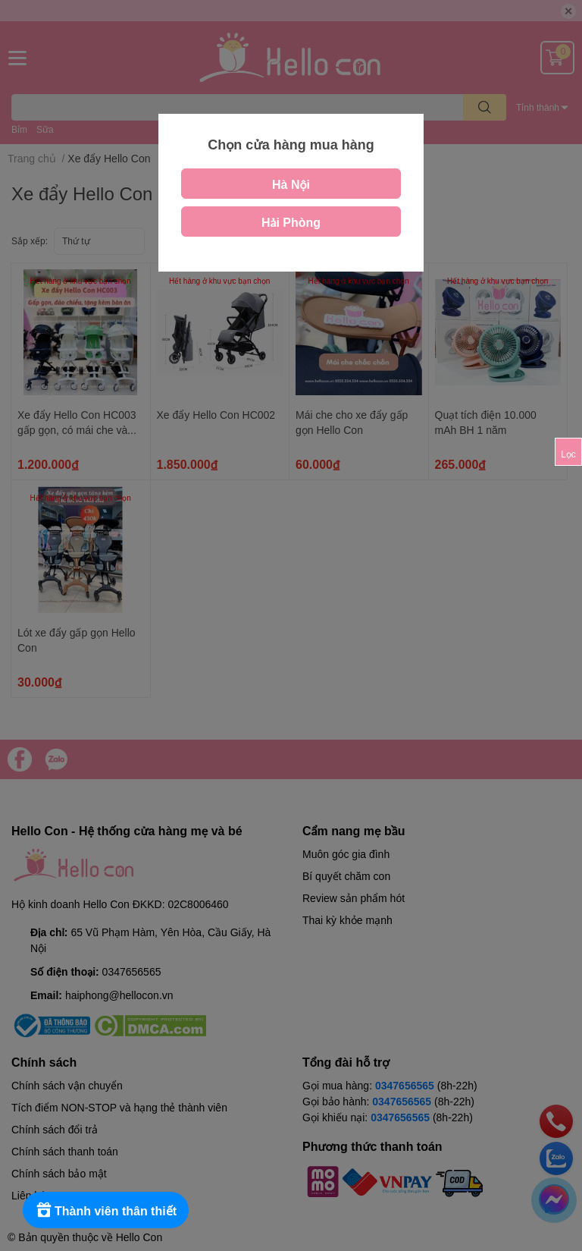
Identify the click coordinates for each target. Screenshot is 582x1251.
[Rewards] (106, 1210)
